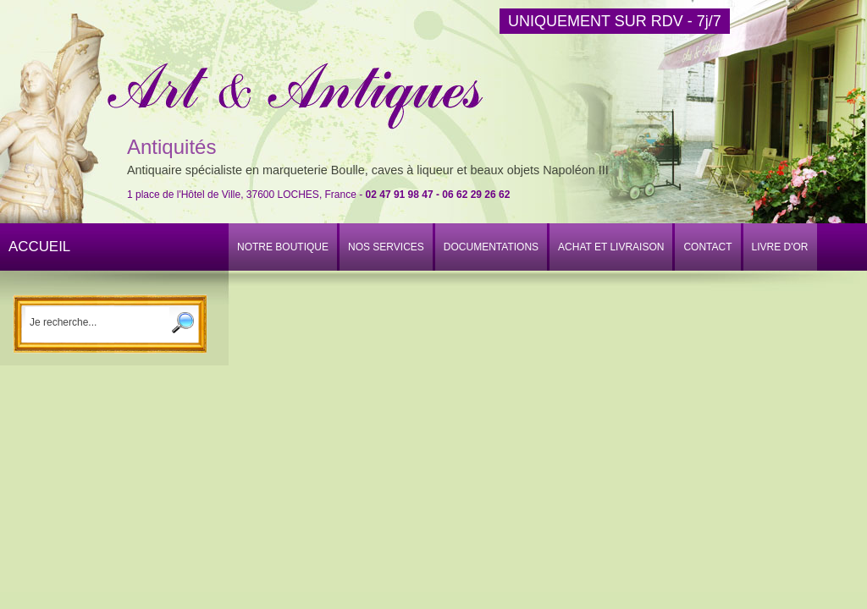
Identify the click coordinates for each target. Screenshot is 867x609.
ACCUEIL (39, 247)
